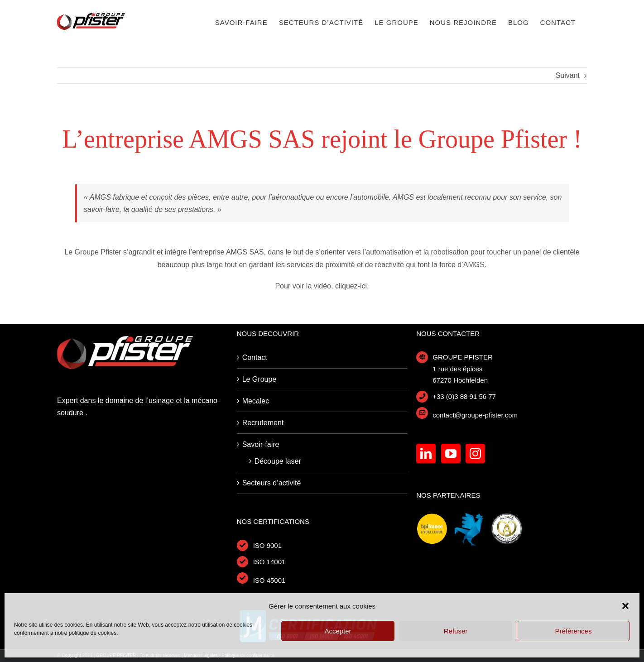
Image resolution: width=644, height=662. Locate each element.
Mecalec (255, 401)
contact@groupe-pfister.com (475, 415)
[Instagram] (475, 453)
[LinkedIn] (426, 453)
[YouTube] (451, 453)
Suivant (568, 75)
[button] (625, 605)
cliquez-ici (351, 286)
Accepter (337, 631)
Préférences (573, 631)
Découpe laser (278, 461)
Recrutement (263, 423)
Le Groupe (259, 379)
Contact (254, 357)
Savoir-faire (260, 444)
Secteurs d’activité (271, 483)
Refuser (456, 631)
